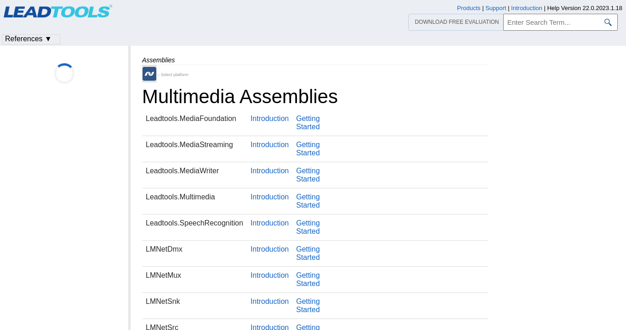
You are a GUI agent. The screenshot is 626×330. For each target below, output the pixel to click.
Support (495, 8)
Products (468, 8)
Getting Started (308, 123)
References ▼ (28, 39)
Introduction (270, 118)
